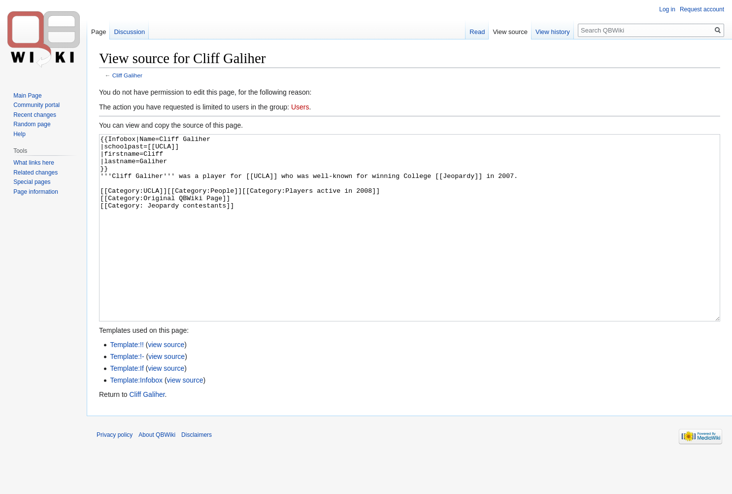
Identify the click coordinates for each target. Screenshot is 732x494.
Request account (702, 9)
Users (300, 107)
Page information (35, 191)
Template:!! (126, 382)
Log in (667, 9)
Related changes (35, 172)
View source (510, 31)
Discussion (129, 31)
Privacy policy (115, 471)
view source (166, 382)
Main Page (27, 95)
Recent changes (34, 114)
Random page (31, 124)
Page (98, 31)
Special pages (31, 181)
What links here (33, 162)
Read (477, 31)
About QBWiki (156, 471)
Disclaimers (196, 471)
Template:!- (127, 393)
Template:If (126, 405)
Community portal (36, 105)
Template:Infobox (136, 417)
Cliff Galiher (127, 75)
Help (19, 134)
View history (552, 31)
